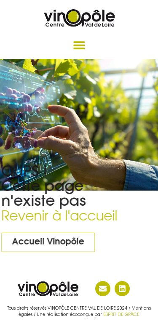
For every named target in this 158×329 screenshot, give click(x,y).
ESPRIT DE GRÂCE (122, 315)
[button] (79, 45)
